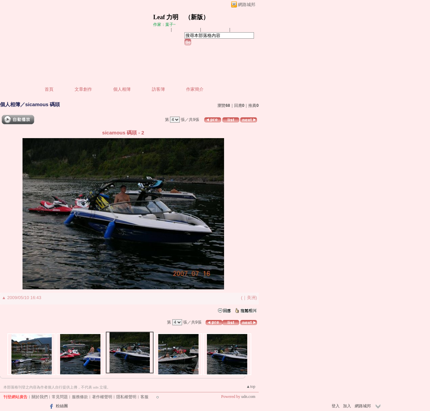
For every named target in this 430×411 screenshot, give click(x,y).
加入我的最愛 (216, 29)
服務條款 (80, 397)
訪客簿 (158, 89)
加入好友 (161, 29)
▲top (250, 386)
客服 (144, 397)
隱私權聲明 (126, 397)
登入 (336, 406)
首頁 (49, 89)
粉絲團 (62, 406)
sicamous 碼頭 (42, 104)
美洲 (251, 297)
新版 (197, 17)
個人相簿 (122, 89)
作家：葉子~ (164, 24)
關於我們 (40, 397)
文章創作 (83, 89)
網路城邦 (246, 4)
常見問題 (60, 397)
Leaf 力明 (166, 17)
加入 (347, 406)
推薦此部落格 (186, 29)
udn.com (248, 396)
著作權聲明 (102, 397)
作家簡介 (195, 89)
